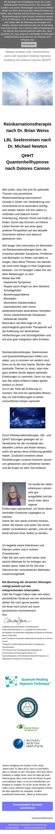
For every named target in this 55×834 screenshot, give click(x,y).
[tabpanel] (27, 144)
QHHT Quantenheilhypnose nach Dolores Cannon (27, 162)
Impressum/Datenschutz (42, 818)
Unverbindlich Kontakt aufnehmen (27, 806)
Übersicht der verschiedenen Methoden (26, 569)
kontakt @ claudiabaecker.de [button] (35, 828)
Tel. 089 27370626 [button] (12, 828)
